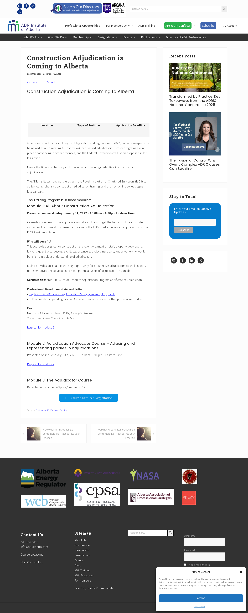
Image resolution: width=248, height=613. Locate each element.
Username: (190, 535)
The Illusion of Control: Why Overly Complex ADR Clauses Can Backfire (194, 164)
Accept (201, 598)
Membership (82, 550)
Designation (82, 555)
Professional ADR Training (47, 410)
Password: (189, 550)
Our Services (82, 545)
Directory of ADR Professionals (93, 588)
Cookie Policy (199, 606)
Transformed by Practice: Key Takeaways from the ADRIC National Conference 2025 (194, 100)
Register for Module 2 (40, 364)
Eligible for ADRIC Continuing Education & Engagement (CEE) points (72, 294)
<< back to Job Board (41, 82)
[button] (241, 572)
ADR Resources (84, 575)
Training (63, 410)
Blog (77, 565)
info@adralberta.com (34, 547)
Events (78, 560)
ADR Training (82, 570)
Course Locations (32, 554)
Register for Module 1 (40, 327)
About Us (80, 540)
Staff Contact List (32, 562)
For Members (82, 580)
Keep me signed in (199, 564)
